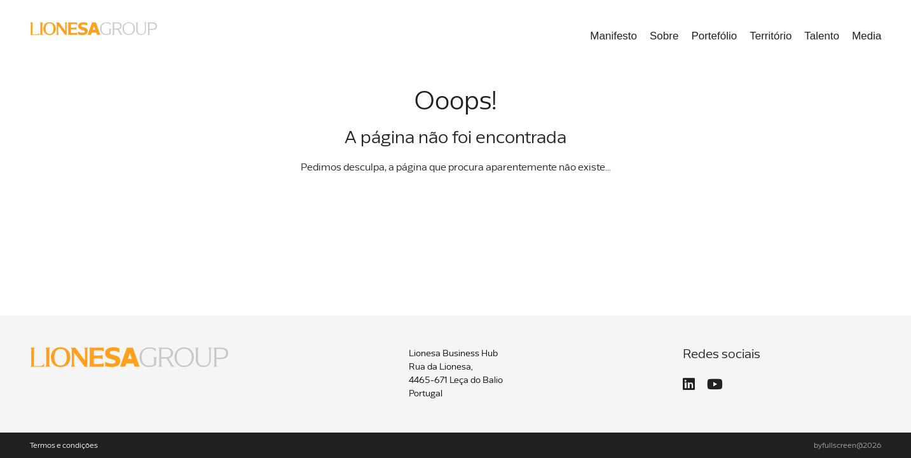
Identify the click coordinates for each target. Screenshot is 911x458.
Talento (821, 36)
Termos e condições (64, 446)
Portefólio (714, 36)
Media (866, 36)
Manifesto (613, 36)
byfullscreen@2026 (848, 446)
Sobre (664, 36)
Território (770, 36)
